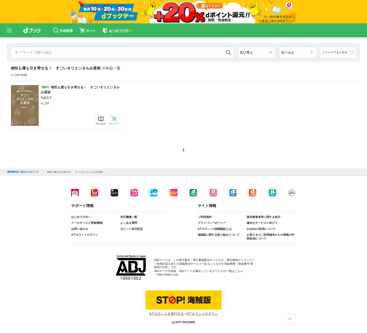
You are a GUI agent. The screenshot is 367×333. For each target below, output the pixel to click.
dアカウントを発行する (166, 313)
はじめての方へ (81, 217)
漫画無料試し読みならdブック (23, 172)
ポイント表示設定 (131, 229)
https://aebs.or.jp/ (167, 274)
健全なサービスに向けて (262, 222)
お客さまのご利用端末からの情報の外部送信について (270, 236)
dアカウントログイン (84, 234)
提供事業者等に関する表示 (263, 217)
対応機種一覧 (128, 217)
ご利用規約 (205, 217)
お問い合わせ (79, 229)
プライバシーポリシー (212, 222)
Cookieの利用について (261, 229)
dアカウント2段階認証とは (215, 229)
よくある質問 (128, 222)
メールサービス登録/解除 (87, 222)
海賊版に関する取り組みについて (219, 234)
